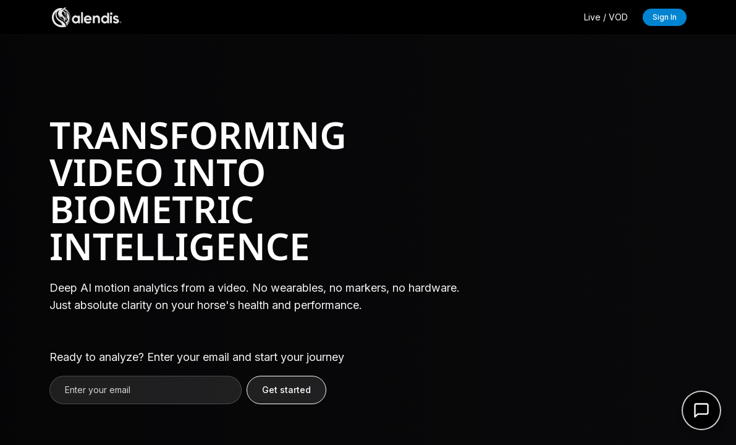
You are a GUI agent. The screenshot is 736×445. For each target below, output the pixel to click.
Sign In (665, 17)
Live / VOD (606, 17)
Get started (286, 389)
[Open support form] (701, 410)
